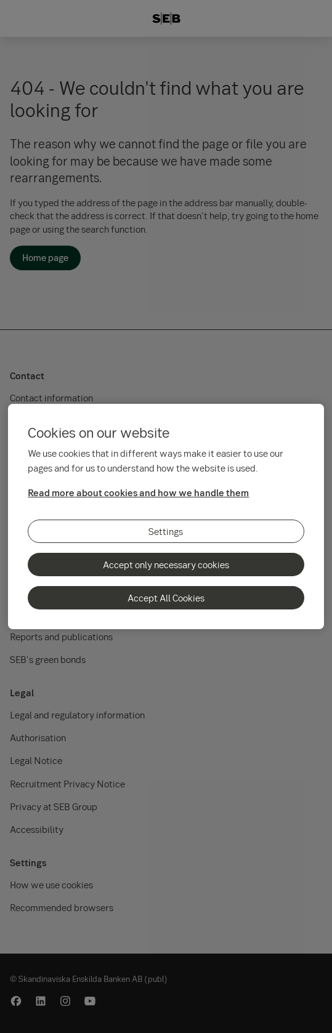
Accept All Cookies (166, 598)
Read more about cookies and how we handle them (138, 492)
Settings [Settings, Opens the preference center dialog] (165, 531)
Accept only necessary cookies (166, 564)
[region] (165, 516)
